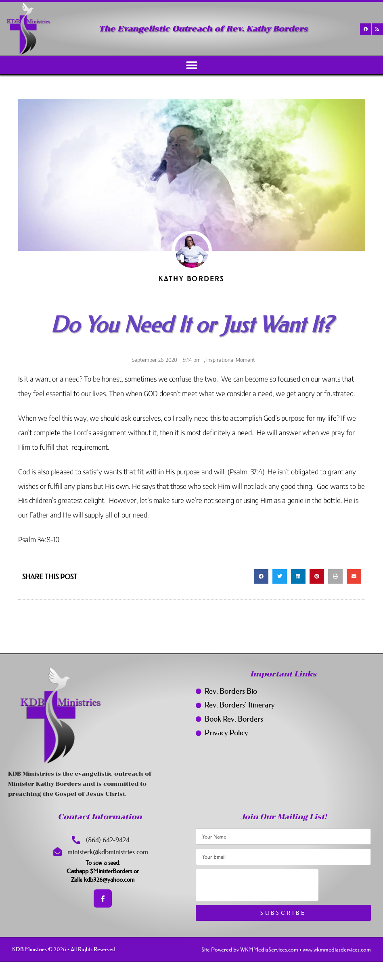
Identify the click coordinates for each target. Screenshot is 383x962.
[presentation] (257, 885)
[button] (191, 65)
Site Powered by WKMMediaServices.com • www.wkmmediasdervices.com (286, 949)
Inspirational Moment (230, 360)
